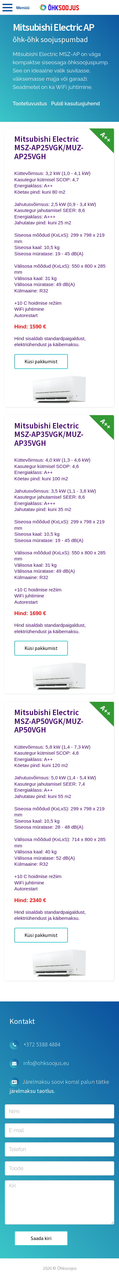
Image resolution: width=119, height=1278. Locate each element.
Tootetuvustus (30, 104)
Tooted (7, 7)
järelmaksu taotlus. (32, 1090)
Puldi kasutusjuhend (75, 104)
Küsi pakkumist (41, 361)
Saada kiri (41, 1238)
